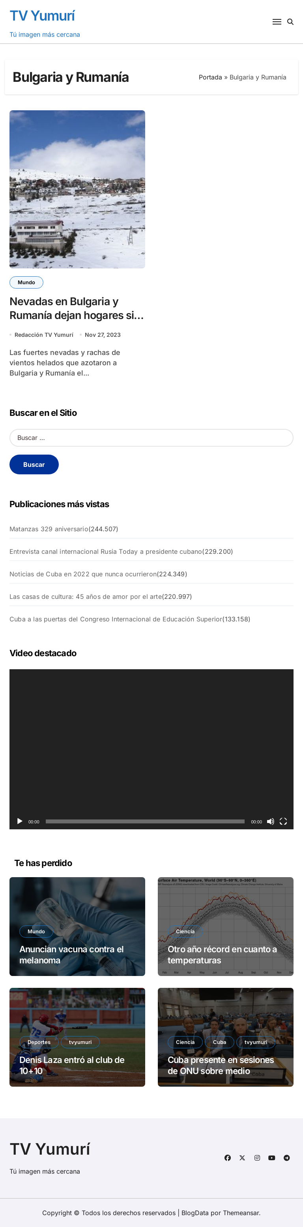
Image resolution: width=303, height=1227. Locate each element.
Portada (210, 77)
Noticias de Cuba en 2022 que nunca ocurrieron (83, 574)
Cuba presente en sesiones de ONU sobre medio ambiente (221, 1071)
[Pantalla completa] (283, 821)
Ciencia (185, 931)
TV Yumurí (42, 15)
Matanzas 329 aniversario (48, 529)
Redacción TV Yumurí (44, 334)
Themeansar (241, 1213)
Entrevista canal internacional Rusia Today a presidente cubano (105, 551)
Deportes (39, 1042)
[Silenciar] (271, 821)
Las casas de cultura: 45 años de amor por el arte (85, 596)
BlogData (195, 1213)
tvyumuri (80, 1042)
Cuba (219, 1042)
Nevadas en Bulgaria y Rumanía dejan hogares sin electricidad (74, 315)
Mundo (26, 282)
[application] (151, 749)
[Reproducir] (20, 821)
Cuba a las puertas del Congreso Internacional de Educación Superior (115, 619)
